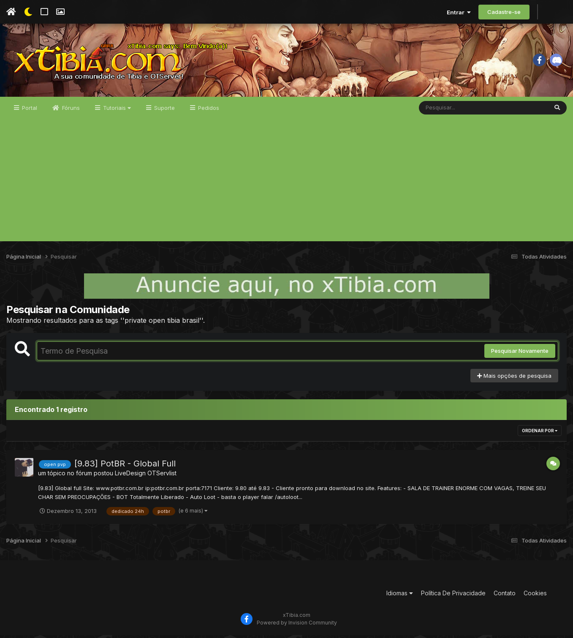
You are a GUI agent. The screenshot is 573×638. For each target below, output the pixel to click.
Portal (28, 110)
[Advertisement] (286, 185)
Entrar (459, 12)
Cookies (535, 596)
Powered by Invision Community (297, 625)
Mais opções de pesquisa (514, 378)
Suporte (163, 110)
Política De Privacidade (453, 596)
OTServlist (162, 476)
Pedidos (207, 110)
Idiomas (399, 596)
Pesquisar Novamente (520, 354)
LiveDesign (130, 476)
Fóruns (70, 110)
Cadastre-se (504, 11)
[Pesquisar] (451, 110)
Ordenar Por (539, 433)
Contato (505, 596)
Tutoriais (116, 110)
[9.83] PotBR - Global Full (125, 467)
